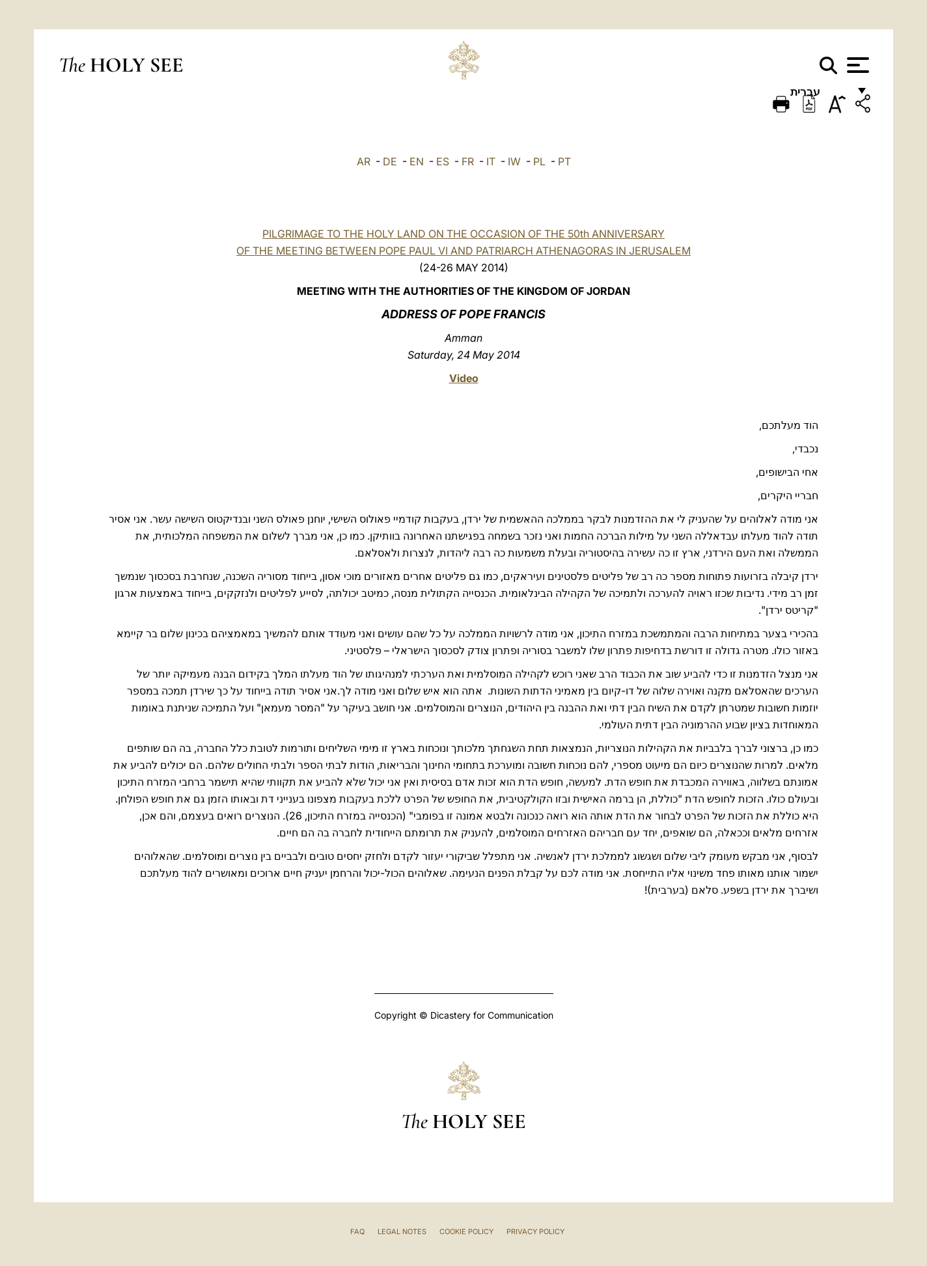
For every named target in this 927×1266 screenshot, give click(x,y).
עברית (819, 96)
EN (416, 161)
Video (463, 378)
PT (564, 161)
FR (468, 161)
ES (442, 161)
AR (363, 161)
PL (539, 161)
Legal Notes (402, 1231)
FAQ (357, 1231)
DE (390, 161)
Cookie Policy (466, 1231)
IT (490, 161)
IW (514, 161)
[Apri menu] (856, 65)
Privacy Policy (535, 1231)
